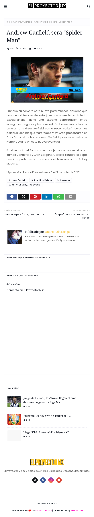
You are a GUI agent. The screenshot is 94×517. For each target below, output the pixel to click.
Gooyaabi (77, 510)
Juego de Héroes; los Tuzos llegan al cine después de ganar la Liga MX (49, 400)
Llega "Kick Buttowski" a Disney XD (46, 432)
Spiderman (63, 180)
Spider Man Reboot (41, 180)
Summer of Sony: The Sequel (24, 184)
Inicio (10, 21)
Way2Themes (43, 510)
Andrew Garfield (23, 21)
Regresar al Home (48, 503)
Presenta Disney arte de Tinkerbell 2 (46, 416)
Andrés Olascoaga (21, 48)
